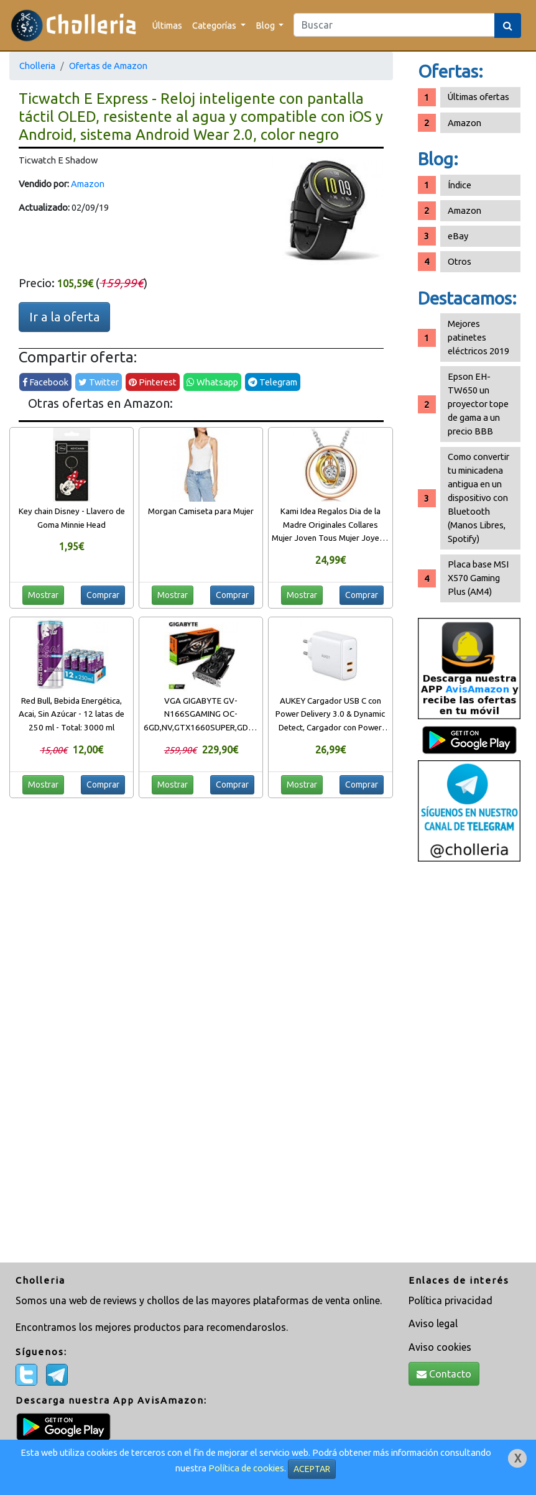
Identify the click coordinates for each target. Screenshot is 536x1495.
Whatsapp (212, 382)
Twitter (98, 382)
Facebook (45, 382)
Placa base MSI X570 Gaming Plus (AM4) (478, 578)
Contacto (444, 1373)
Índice (459, 185)
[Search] (394, 25)
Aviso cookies (440, 1347)
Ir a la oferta (64, 317)
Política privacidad (450, 1300)
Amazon (87, 183)
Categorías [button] (215, 25)
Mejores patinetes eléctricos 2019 (478, 337)
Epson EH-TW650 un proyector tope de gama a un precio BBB (478, 403)
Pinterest (153, 382)
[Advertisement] (469, 1063)
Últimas (167, 25)
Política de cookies (246, 1468)
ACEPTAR (311, 1469)
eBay (458, 236)
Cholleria (37, 65)
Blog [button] (266, 25)
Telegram (272, 382)
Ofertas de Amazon (108, 65)
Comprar (102, 595)
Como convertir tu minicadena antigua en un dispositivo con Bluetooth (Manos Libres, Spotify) (478, 497)
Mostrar (43, 595)
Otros (459, 261)
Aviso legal (433, 1323)
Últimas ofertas (478, 96)
